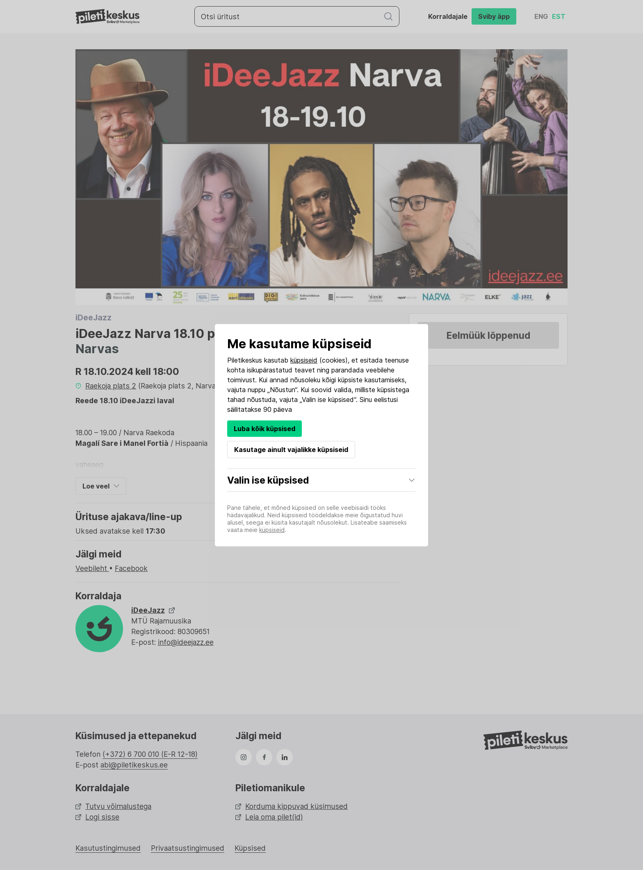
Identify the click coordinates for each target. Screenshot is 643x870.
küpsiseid (303, 360)
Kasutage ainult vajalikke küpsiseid (291, 449)
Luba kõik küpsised (264, 429)
